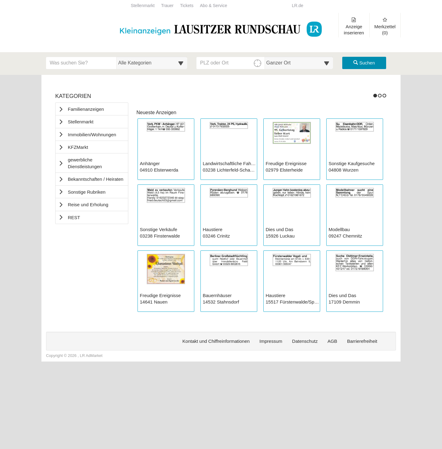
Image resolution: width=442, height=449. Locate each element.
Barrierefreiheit (362, 425)
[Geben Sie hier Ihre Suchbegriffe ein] (81, 63)
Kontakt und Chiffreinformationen (216, 425)
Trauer (167, 5)
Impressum (270, 425)
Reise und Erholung (88, 204)
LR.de (297, 5)
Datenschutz (305, 425)
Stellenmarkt (143, 5)
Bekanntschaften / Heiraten (95, 179)
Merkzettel (385, 26)
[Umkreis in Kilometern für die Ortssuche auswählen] (299, 63)
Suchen (364, 62)
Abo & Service (213, 5)
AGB (332, 425)
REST (74, 217)
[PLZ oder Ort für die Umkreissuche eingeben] (230, 63)
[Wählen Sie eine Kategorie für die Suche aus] (152, 63)
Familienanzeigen (86, 109)
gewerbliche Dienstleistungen (85, 163)
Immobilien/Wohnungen (92, 134)
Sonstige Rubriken (87, 192)
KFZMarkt (78, 147)
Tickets (186, 5)
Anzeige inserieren (354, 26)
